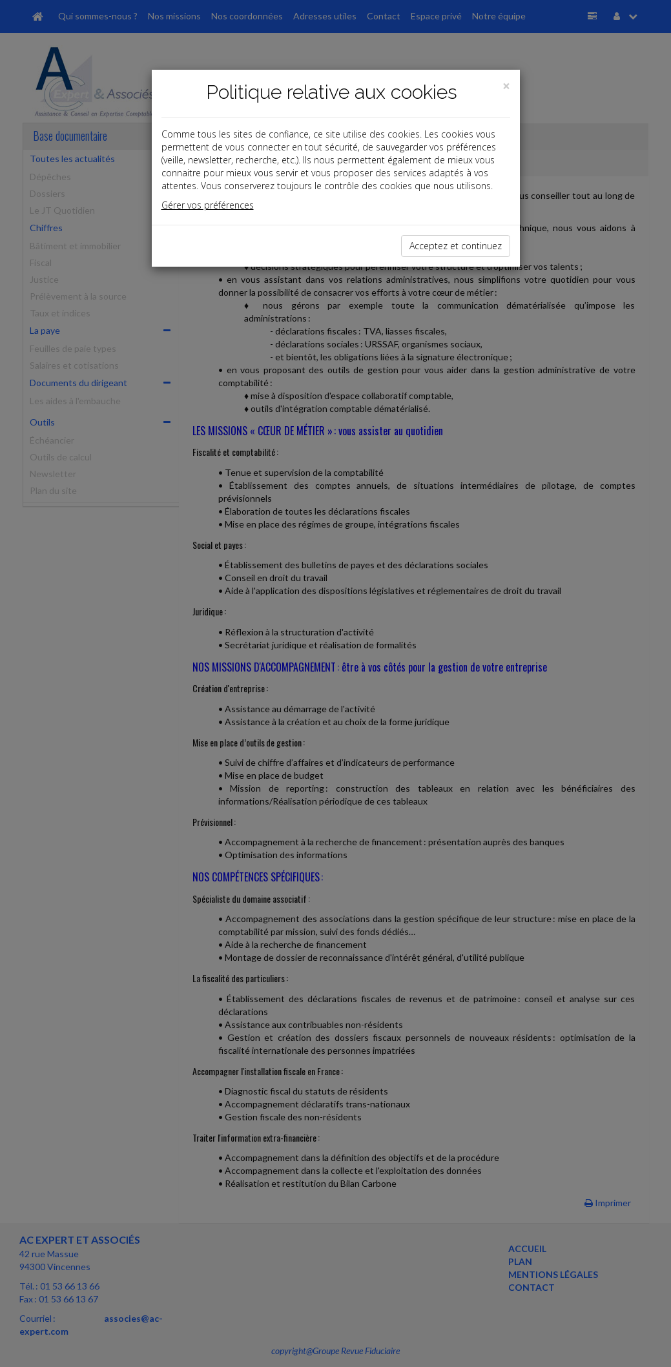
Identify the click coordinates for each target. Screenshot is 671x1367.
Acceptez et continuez (455, 246)
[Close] (506, 86)
